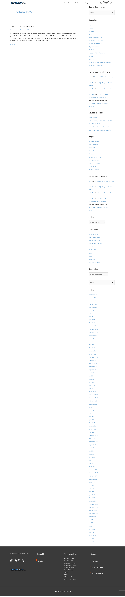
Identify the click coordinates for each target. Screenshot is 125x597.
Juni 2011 (92, 414)
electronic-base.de (94, 151)
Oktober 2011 (93, 401)
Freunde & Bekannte (27, 30)
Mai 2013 (91, 345)
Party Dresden (93, 166)
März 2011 (92, 423)
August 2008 (92, 517)
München (91, 31)
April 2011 (92, 420)
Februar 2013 (93, 351)
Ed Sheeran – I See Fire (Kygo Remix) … (100, 130)
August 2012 (92, 370)
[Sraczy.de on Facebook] (100, 2)
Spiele (90, 253)
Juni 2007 (92, 542)
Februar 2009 (93, 501)
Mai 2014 (91, 317)
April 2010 (92, 458)
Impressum (92, 59)
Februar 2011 (93, 426)
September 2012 (94, 367)
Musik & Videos (77, 3)
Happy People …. (94, 117)
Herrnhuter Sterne (94, 160)
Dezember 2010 (93, 433)
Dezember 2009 (93, 470)
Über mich (94, 561)
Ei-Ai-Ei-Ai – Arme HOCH (96, 37)
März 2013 (92, 348)
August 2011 (92, 408)
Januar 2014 (92, 326)
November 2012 (94, 361)
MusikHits (92, 50)
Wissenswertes (93, 259)
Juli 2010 (91, 448)
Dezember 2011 (93, 395)
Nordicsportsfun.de (94, 163)
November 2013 (94, 333)
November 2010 (94, 436)
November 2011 (94, 398)
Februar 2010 (93, 464)
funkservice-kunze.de (95, 157)
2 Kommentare (14, 30)
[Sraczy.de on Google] (107, 2)
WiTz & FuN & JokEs (95, 262)
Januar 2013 (92, 354)
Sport (90, 256)
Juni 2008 (92, 523)
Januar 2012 (92, 392)
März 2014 (92, 323)
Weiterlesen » (14, 45)
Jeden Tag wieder (94, 247)
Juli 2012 (91, 373)
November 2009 (94, 473)
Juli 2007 (91, 539)
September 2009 (94, 479)
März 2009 (92, 498)
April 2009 (92, 495)
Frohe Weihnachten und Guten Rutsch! (100, 127)
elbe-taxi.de (92, 148)
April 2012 (92, 383)
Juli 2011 (91, 411)
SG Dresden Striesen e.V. (96, 40)
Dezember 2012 (93, 358)
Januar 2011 (92, 429)
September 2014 (94, 308)
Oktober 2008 (93, 511)
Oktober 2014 (93, 304)
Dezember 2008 (93, 504)
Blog (86, 3)
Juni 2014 (92, 314)
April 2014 (92, 320)
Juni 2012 (92, 376)
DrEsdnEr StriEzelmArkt (96, 43)
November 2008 (94, 508)
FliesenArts (92, 154)
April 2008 (92, 529)
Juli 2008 (91, 520)
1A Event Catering (94, 141)
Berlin (90, 34)
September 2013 (94, 336)
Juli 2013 (91, 339)
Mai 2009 (91, 492)
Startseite (67, 3)
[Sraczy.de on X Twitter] (104, 2)
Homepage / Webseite (95, 244)
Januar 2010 (92, 467)
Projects (91, 25)
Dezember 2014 (93, 301)
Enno (90, 77)
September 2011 (94, 404)
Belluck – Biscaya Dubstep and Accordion (101, 121)
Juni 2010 (92, 451)
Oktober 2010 (93, 439)
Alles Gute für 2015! (95, 124)
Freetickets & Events (95, 237)
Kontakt (93, 3)
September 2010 (94, 442)
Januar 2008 (92, 536)
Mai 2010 (91, 454)
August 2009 (92, 483)
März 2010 (92, 461)
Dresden (91, 28)
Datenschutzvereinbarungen (97, 65)
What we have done (97, 574)
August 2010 (92, 445)
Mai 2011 (91, 417)
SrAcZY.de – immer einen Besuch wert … (101, 62)
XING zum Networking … (25, 26)
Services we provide (96, 568)
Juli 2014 (91, 311)
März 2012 (92, 386)
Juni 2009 (92, 489)
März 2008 (92, 533)
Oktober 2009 (93, 476)
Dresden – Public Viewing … (97, 53)
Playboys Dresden (94, 47)
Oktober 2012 (93, 364)
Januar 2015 (92, 298)
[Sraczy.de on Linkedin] (111, 2)
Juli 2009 (91, 486)
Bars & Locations (94, 234)
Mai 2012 (91, 379)
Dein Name (92, 83)
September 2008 (94, 514)
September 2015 (94, 295)
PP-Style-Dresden (94, 170)
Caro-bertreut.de (94, 145)
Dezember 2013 (93, 329)
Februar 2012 (93, 389)
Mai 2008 (91, 526)
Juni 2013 (92, 342)
